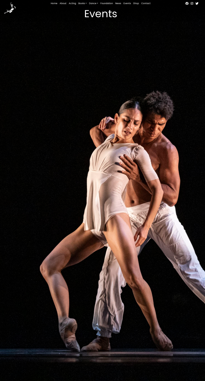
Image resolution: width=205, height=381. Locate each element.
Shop (136, 3)
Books (81, 3)
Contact (146, 3)
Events (127, 3)
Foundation (106, 3)
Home (54, 3)
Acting (72, 3)
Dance (92, 3)
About (63, 3)
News (118, 3)
